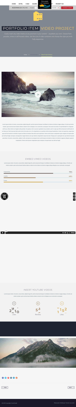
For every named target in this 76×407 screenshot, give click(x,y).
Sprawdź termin (67, 7)
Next (71, 387)
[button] (38, 94)
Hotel (21, 4)
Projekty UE (59, 4)
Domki (14, 4)
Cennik (42, 4)
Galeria (34, 4)
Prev (4, 387)
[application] (38, 94)
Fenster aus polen (70, 403)
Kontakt (50, 4)
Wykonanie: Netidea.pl (59, 403)
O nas (27, 4)
